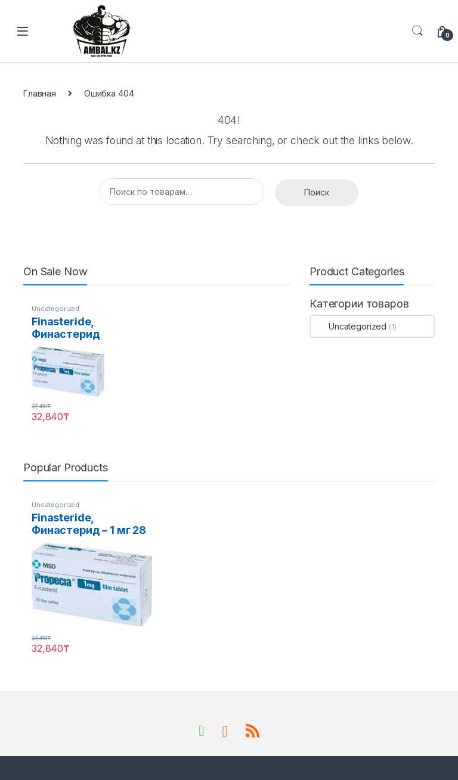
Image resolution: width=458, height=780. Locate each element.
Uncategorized (55, 308)
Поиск (316, 192)
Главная (39, 93)
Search (417, 31)
